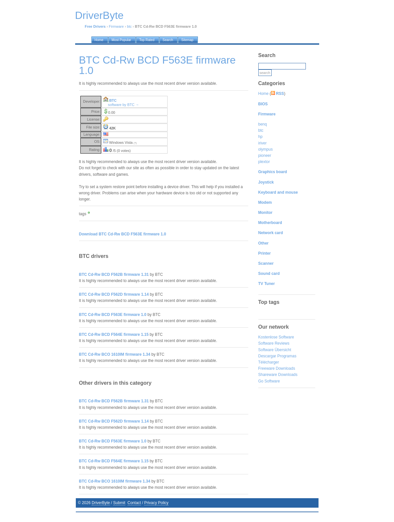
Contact (134, 502)
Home (263, 93)
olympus (265, 149)
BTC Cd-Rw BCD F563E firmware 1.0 (112, 314)
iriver (262, 143)
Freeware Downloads (276, 368)
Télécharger (268, 362)
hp (260, 136)
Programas (286, 356)
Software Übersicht (274, 350)
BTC (113, 100)
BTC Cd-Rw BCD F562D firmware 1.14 (114, 294)
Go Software (269, 381)
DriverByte (101, 502)
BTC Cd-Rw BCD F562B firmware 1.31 (114, 274)
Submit (119, 502)
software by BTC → (123, 105)
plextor (264, 161)
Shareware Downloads (278, 374)
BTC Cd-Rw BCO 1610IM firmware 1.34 (114, 354)
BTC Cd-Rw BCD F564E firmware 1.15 (114, 334)
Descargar (267, 356)
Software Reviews (274, 343)
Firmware (116, 26)
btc (129, 26)
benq (262, 124)
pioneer (264, 155)
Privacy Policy (156, 502)
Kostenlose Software (276, 337)
